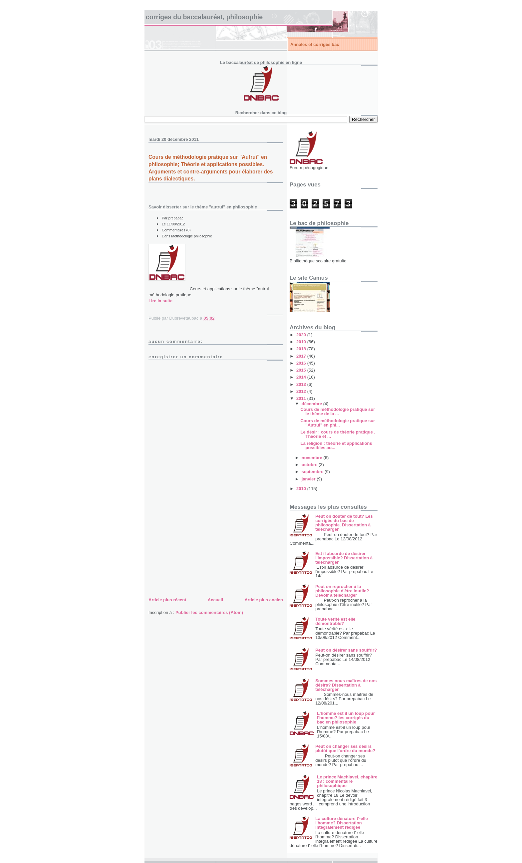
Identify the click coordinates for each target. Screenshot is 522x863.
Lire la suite (160, 300)
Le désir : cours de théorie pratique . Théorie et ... (337, 434)
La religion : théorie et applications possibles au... (336, 445)
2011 (301, 398)
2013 (301, 384)
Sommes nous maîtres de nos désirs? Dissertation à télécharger (346, 685)
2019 (301, 341)
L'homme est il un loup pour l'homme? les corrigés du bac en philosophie (346, 717)
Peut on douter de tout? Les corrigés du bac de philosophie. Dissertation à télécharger (344, 523)
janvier (309, 478)
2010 (301, 488)
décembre (312, 403)
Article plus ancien (263, 599)
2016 (301, 363)
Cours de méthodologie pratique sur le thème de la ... (337, 411)
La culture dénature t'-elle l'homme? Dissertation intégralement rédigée (341, 823)
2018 (301, 348)
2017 (301, 356)
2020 (301, 334)
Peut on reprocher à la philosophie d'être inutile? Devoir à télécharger (342, 591)
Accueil (215, 599)
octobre (310, 464)
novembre (313, 457)
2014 (301, 377)
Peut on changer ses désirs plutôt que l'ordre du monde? (345, 748)
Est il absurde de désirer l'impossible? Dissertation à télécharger (344, 558)
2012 (301, 391)
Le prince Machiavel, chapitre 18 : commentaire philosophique (347, 781)
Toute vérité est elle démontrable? (335, 621)
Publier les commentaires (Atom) (209, 612)
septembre (313, 471)
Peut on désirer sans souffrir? (346, 650)
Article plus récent (167, 599)
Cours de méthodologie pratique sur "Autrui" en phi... (337, 423)
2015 (301, 370)
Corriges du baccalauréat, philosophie (204, 17)
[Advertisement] (198, 549)
